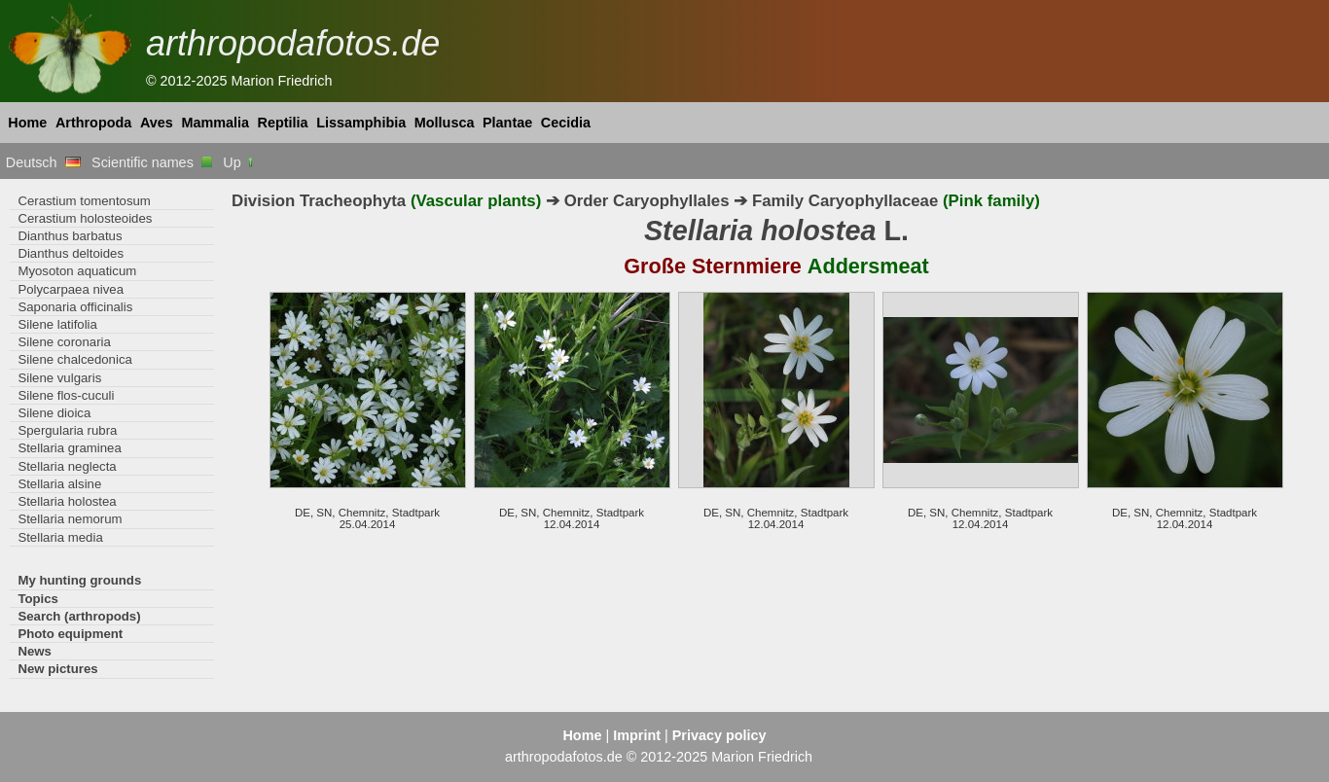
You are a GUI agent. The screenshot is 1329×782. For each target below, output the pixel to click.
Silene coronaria (64, 342)
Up (239, 162)
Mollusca (444, 122)
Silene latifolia (57, 324)
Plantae (507, 122)
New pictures (57, 668)
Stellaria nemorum (70, 519)
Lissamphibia (361, 122)
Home (27, 122)
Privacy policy (719, 735)
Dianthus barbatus (70, 236)
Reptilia (283, 122)
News (35, 651)
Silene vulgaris (59, 378)
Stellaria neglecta (67, 466)
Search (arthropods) (79, 616)
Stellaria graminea (69, 448)
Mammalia (215, 122)
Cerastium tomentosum (84, 201)
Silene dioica (54, 413)
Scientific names (151, 162)
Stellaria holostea (67, 501)
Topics (38, 598)
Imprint (637, 735)
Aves (156, 122)
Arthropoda (93, 122)
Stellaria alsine (59, 484)
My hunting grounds (79, 580)
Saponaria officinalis (75, 307)
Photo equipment (70, 633)
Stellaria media (60, 537)
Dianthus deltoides (71, 253)
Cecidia (566, 122)
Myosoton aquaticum (77, 271)
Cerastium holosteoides (85, 218)
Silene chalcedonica (74, 359)
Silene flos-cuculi (66, 395)
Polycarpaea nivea (71, 289)
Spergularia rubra (67, 430)
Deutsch (43, 162)
